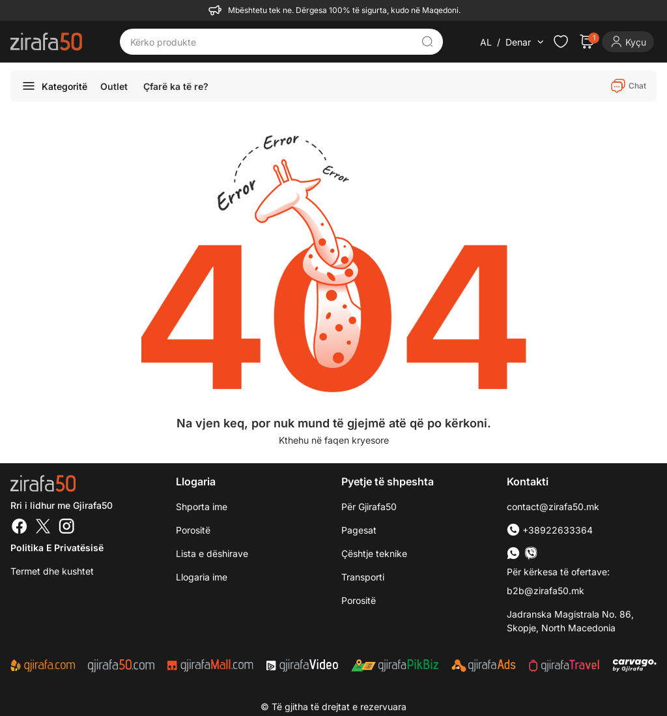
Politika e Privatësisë (57, 547)
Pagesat (358, 530)
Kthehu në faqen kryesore (334, 440)
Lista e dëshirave (212, 553)
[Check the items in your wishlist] (561, 42)
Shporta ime (201, 506)
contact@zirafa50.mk (553, 506)
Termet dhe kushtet (52, 571)
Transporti (362, 576)
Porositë (193, 530)
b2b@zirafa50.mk (545, 590)
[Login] (628, 41)
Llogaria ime (201, 576)
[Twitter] (43, 527)
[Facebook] (19, 527)
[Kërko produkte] (271, 42)
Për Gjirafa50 (369, 506)
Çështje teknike (374, 553)
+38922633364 (550, 530)
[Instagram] (66, 527)
